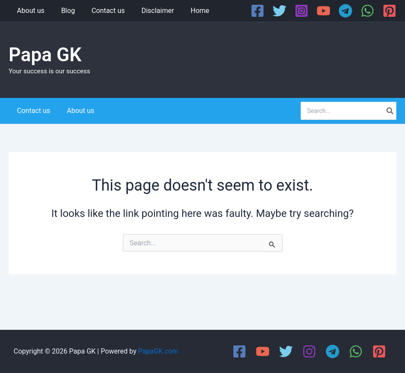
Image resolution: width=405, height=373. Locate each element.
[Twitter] (279, 11)
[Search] (390, 110)
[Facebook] (257, 11)
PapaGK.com (158, 351)
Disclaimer (148, 10)
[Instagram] (301, 11)
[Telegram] (345, 11)
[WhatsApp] (367, 11)
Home (187, 10)
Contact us (101, 10)
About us (29, 10)
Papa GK (45, 55)
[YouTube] (323, 11)
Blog (64, 10)
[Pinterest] (389, 11)
